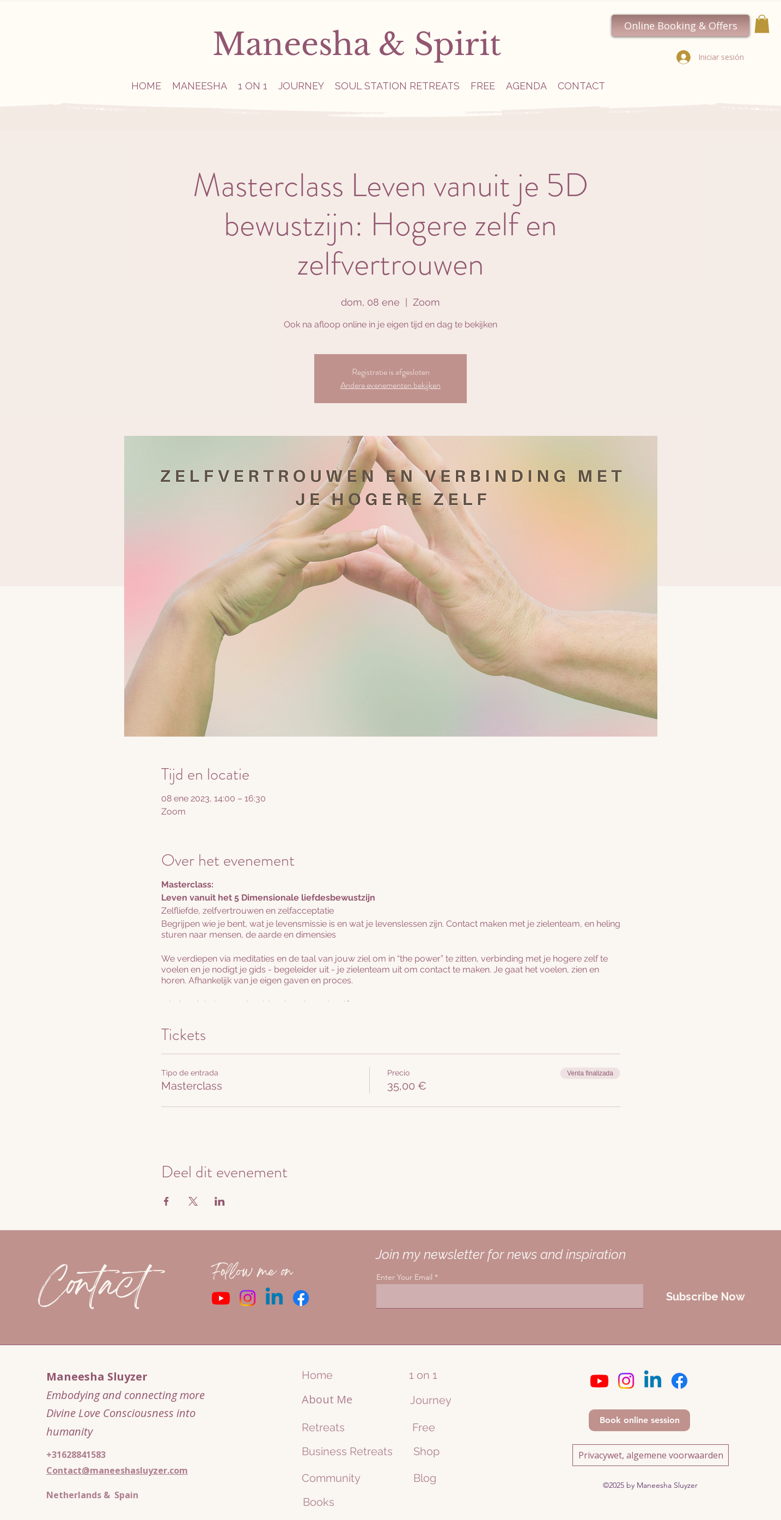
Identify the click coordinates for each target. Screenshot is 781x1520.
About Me (327, 1399)
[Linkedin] (274, 1298)
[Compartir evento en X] (193, 1201)
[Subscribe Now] (705, 1296)
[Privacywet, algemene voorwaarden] (650, 1455)
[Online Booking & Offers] (680, 26)
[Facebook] (301, 1298)
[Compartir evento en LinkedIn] (220, 1201)
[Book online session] (639, 1420)
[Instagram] (247, 1298)
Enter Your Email (404, 1277)
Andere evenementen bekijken (390, 385)
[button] (762, 24)
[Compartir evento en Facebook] (166, 1201)
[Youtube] (220, 1298)
